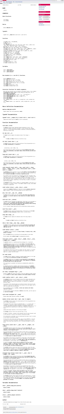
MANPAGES (4, 0)
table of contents (42, 11)
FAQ (13, 1)
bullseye (4, 3)
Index (4, 1)
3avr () (41, 24)
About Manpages (9, 1)
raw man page (41, 9)
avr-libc (7, 3)
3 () (41, 23)
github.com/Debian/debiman (14, 412)
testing (40, 17)
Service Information (18, 1)
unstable (40, 19)
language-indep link (42, 6)
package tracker (42, 7)
